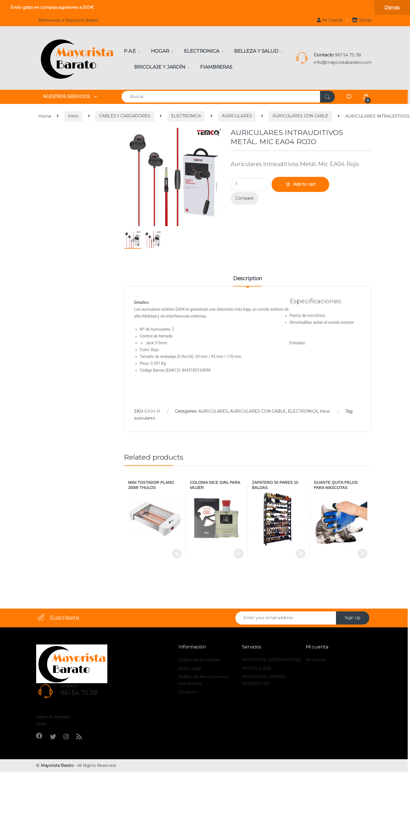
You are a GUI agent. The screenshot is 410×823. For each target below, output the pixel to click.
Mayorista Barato (57, 765)
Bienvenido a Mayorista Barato (68, 20)
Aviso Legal (190, 668)
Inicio (73, 115)
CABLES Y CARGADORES (124, 115)
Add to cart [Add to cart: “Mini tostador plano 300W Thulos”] (177, 553)
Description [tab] (247, 279)
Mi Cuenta (330, 20)
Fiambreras (216, 67)
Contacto (188, 692)
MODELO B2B (256, 668)
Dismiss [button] (391, 7)
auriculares (144, 418)
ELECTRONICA (186, 115)
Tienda (362, 20)
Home (44, 115)
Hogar (160, 51)
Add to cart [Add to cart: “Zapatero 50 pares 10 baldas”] (301, 553)
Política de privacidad (199, 659)
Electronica (201, 51)
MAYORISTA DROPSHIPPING (272, 659)
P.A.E (130, 51)
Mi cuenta (315, 659)
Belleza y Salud (256, 51)
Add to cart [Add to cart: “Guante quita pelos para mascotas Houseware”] (362, 553)
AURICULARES (237, 115)
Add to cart (304, 184)
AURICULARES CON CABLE (300, 115)
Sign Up (352, 617)
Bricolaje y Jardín (159, 67)
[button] (216, 134)
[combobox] (221, 97)
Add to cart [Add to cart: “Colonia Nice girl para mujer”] (238, 553)
